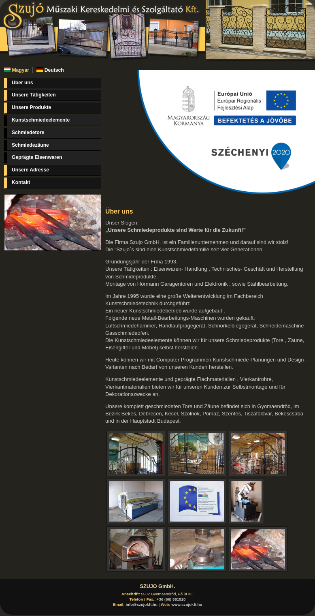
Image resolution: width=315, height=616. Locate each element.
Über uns (22, 83)
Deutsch (50, 70)
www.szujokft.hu (186, 604)
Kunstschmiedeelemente (41, 120)
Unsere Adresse (30, 170)
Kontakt (21, 182)
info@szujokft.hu (142, 604)
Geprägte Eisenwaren (37, 157)
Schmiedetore (28, 132)
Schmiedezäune (30, 145)
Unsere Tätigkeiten (34, 95)
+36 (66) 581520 (171, 599)
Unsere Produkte (31, 107)
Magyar (16, 70)
